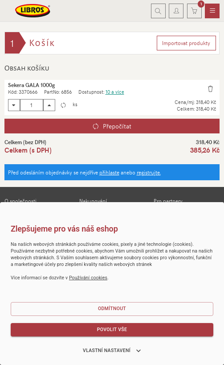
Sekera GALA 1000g (31, 84)
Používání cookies (88, 278)
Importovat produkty (186, 42)
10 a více (115, 91)
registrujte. (149, 172)
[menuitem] (212, 11)
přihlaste (109, 172)
